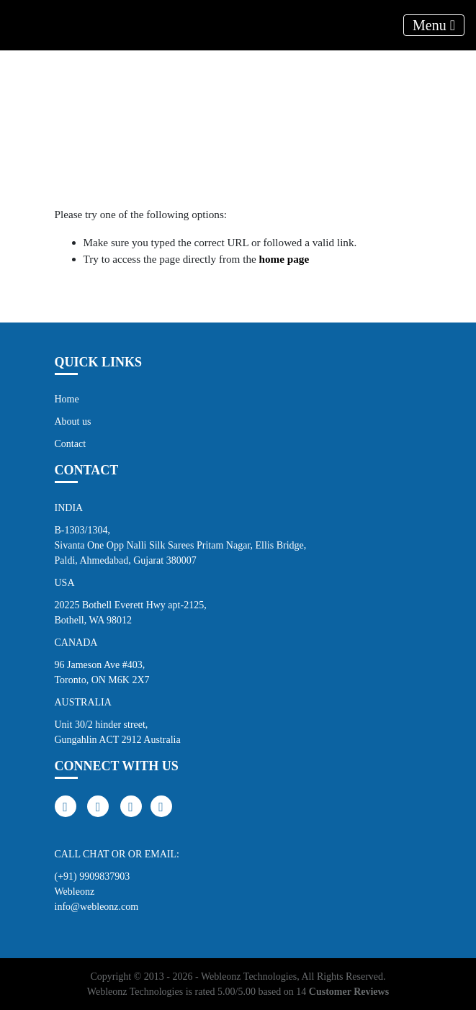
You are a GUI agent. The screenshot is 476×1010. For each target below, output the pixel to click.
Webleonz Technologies (249, 976)
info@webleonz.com (97, 906)
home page (284, 259)
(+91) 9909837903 (92, 876)
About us (73, 421)
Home (67, 399)
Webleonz (75, 891)
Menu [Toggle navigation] (434, 25)
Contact (70, 443)
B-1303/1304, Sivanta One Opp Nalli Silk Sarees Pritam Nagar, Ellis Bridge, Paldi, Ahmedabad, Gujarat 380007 (181, 545)
